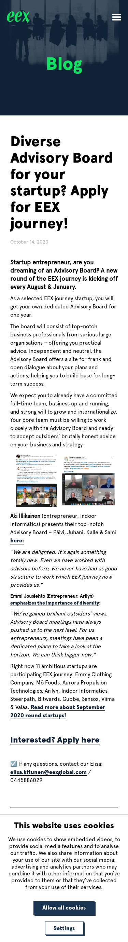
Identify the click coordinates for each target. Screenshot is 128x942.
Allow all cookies (64, 907)
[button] (116, 16)
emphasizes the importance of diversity (54, 603)
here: (17, 540)
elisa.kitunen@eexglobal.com (48, 772)
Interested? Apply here (55, 740)
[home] (13, 16)
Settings (64, 928)
